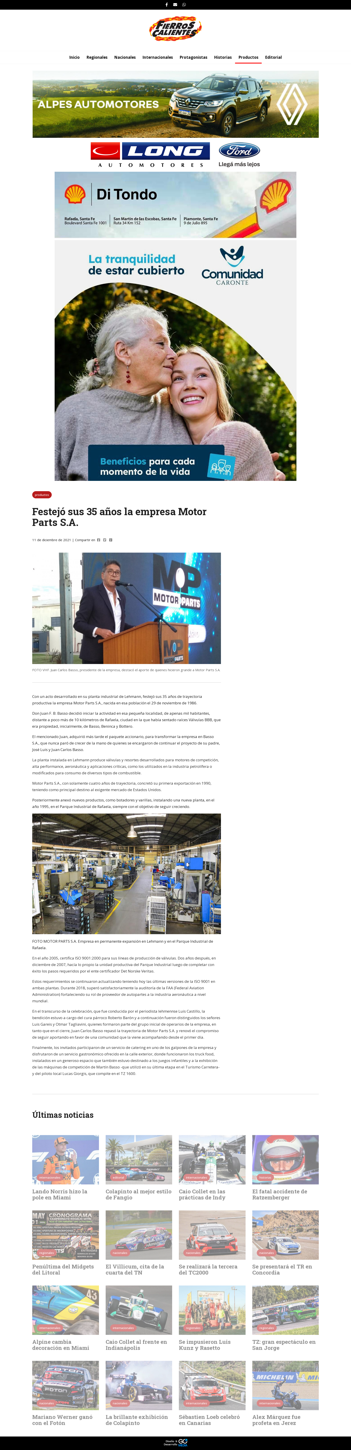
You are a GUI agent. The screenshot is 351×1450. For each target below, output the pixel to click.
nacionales (125, 57)
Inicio (74, 57)
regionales (96, 57)
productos (248, 57)
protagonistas (193, 57)
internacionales (157, 57)
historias (223, 57)
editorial (273, 57)
